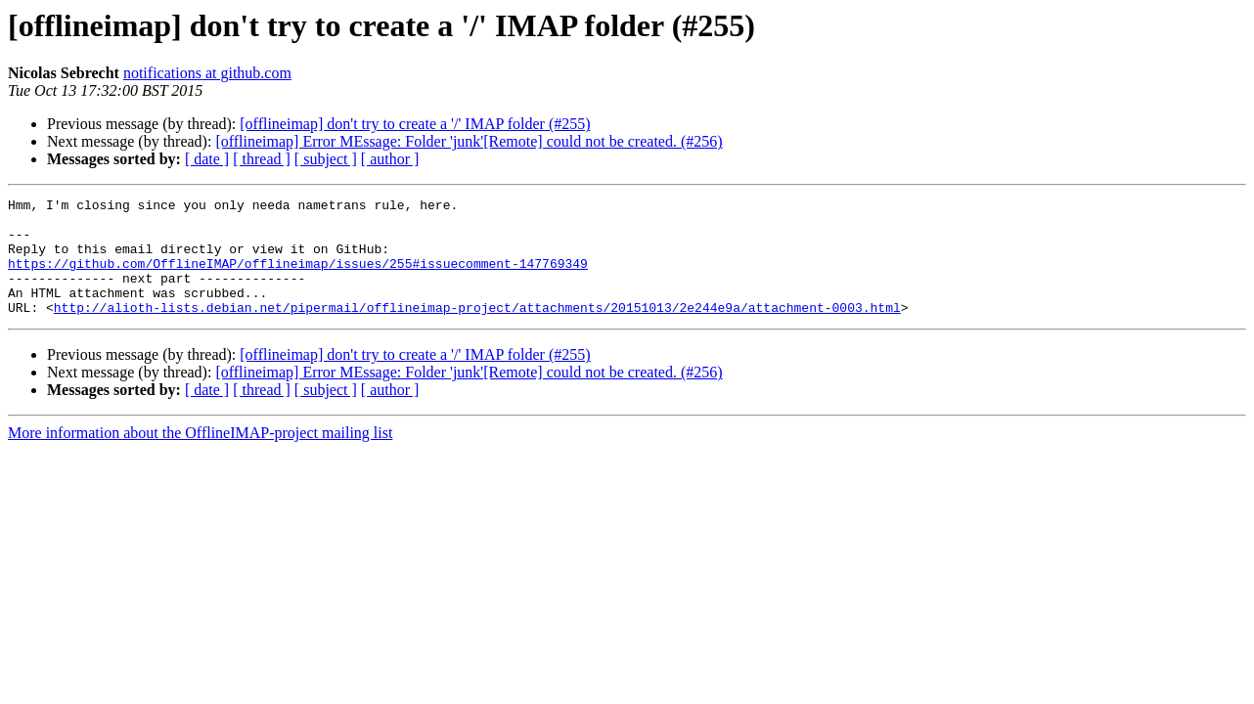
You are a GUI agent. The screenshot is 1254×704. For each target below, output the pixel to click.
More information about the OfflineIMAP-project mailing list (200, 456)
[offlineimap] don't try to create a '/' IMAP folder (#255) (415, 123)
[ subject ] (325, 159)
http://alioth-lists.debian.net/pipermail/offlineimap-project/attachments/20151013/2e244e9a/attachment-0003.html (477, 330)
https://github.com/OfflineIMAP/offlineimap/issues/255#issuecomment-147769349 (298, 277)
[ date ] (207, 159)
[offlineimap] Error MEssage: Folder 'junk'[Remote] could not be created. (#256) (468, 141)
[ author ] (390, 159)
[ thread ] (262, 159)
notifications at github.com (207, 73)
